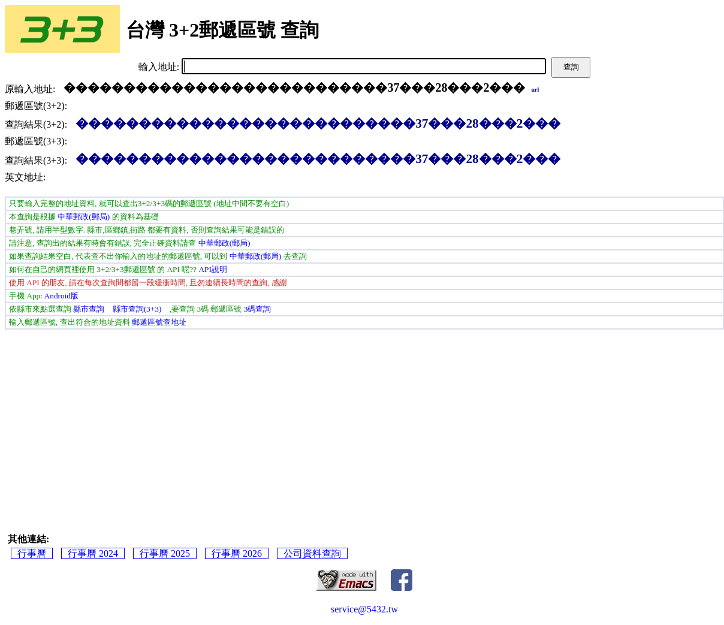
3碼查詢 (258, 308)
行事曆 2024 (93, 553)
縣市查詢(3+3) (137, 308)
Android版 (61, 295)
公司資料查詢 (312, 553)
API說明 (212, 269)
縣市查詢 (88, 308)
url (535, 89)
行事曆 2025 (165, 553)
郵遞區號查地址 (159, 322)
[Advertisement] (364, 419)
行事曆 (31, 553)
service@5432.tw (364, 609)
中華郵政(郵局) (84, 216)
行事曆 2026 (237, 553)
